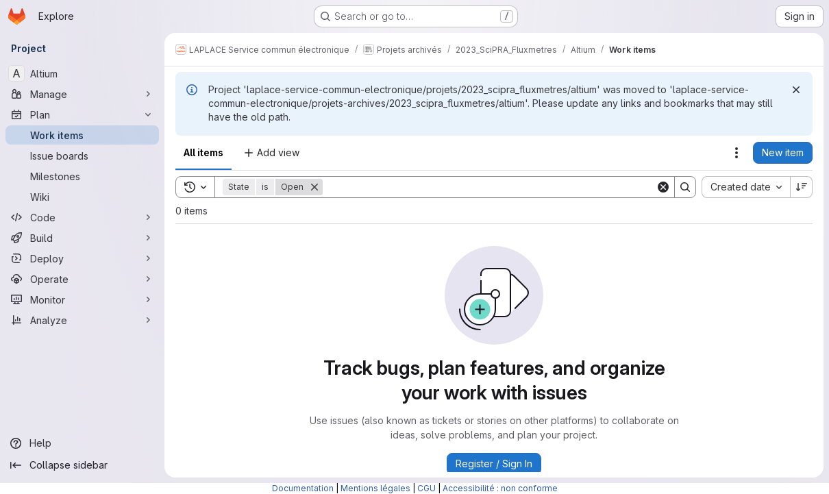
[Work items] (82, 135)
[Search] (489, 187)
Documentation (303, 488)
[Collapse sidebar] (82, 465)
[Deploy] (82, 258)
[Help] (82, 443)
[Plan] (82, 114)
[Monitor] (82, 299)
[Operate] (82, 278)
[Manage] (82, 93)
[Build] (82, 237)
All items (203, 152)
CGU (426, 488)
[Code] (82, 217)
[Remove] (314, 187)
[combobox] (746, 187)
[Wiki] (82, 196)
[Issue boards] (82, 155)
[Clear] (663, 187)
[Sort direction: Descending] (802, 187)
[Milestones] (82, 176)
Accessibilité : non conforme (500, 488)
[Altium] (82, 73)
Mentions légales (375, 488)
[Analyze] (82, 320)
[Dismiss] (796, 90)
